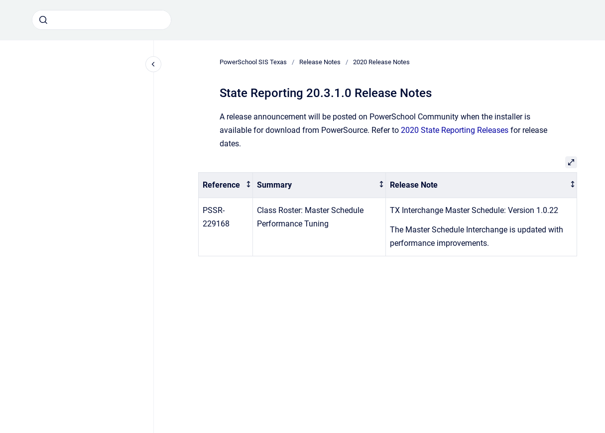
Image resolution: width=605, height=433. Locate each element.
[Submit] (43, 20)
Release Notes (320, 62)
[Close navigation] (153, 64)
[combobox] (101, 19)
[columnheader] (225, 185)
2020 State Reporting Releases (454, 130)
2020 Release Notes (381, 62)
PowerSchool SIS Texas (253, 62)
